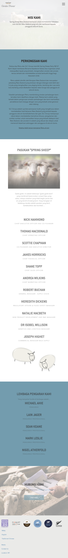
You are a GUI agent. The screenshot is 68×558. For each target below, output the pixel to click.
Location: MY (5, 553)
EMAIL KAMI (34, 498)
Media (3, 545)
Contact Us (4, 549)
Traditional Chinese (8, 538)
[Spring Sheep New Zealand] (8, 3)
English (4, 534)
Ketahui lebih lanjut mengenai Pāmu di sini (34, 128)
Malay (3, 530)
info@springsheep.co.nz (46, 491)
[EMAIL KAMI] (34, 496)
